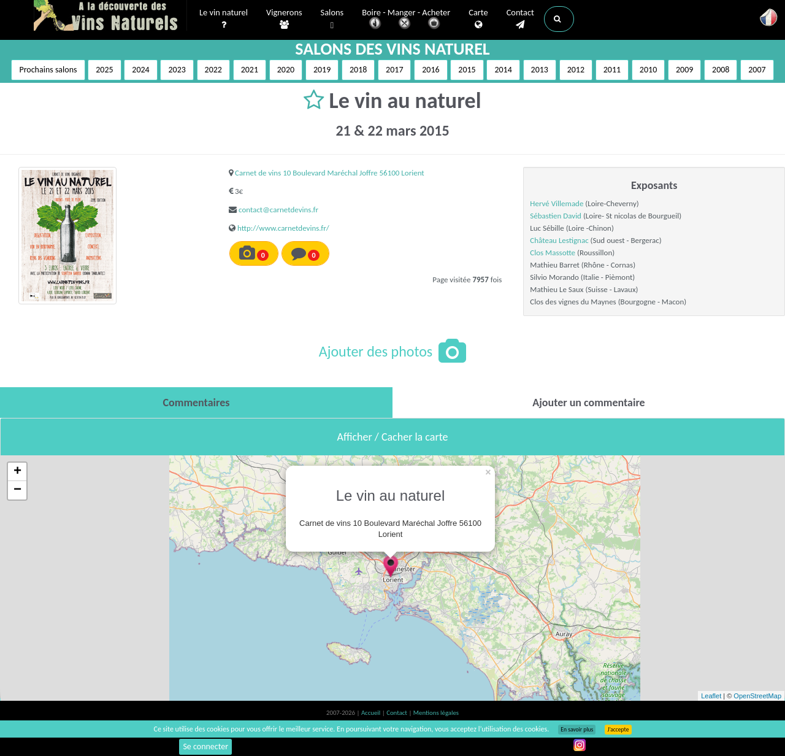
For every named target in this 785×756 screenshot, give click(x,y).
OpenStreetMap (757, 696)
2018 (358, 69)
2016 (430, 69)
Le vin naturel (223, 19)
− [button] (17, 490)
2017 (394, 69)
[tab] (196, 402)
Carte (478, 19)
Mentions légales (436, 713)
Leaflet (711, 696)
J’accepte (618, 729)
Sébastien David (555, 215)
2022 (213, 69)
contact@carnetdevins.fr (278, 209)
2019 (322, 69)
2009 (684, 69)
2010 (648, 69)
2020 (285, 69)
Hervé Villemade (556, 203)
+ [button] (17, 472)
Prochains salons (48, 69)
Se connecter (205, 746)
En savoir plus (577, 729)
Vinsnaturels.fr (110, 16)
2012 (575, 69)
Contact (520, 19)
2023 (176, 69)
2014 (502, 69)
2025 (104, 69)
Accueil (371, 713)
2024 (140, 69)
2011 (612, 69)
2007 (756, 69)
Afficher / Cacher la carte (392, 437)
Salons (332, 19)
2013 (539, 69)
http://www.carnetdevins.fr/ (283, 228)
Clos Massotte (552, 252)
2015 (466, 69)
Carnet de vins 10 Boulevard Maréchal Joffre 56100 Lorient (329, 172)
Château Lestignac (559, 240)
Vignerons (284, 19)
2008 (720, 69)
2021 (249, 69)
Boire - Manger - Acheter (406, 20)
